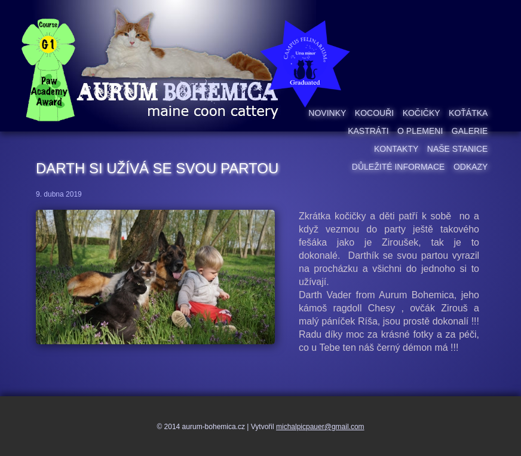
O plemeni (420, 131)
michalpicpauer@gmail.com (320, 427)
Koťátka (468, 113)
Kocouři (374, 113)
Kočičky (421, 113)
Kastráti (368, 131)
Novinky (327, 113)
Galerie (470, 131)
